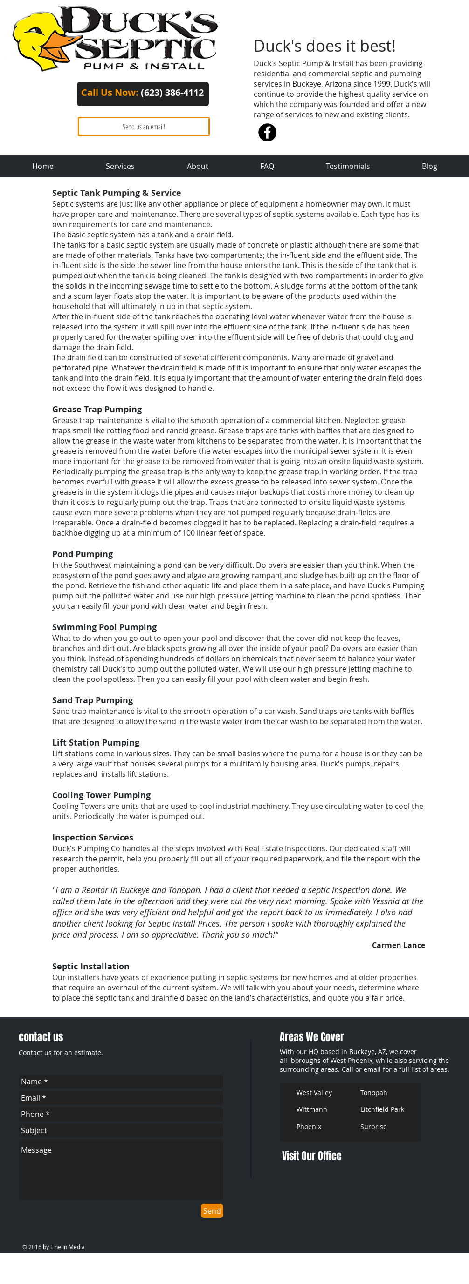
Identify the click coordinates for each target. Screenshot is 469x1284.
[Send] (212, 1211)
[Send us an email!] (144, 126)
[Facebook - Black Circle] (267, 132)
